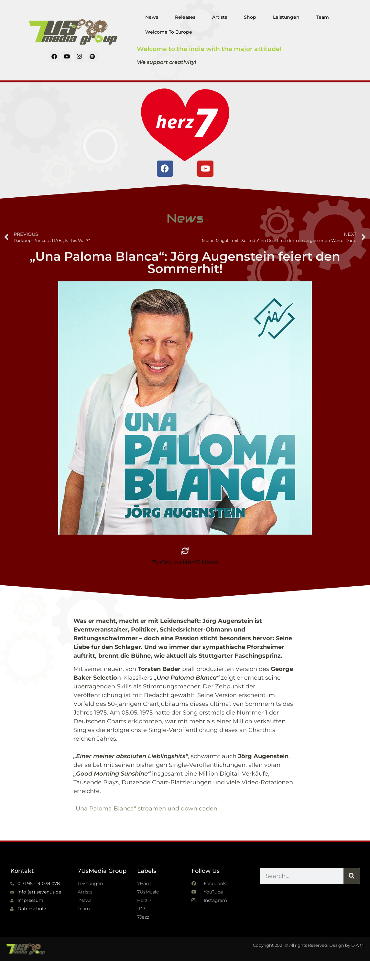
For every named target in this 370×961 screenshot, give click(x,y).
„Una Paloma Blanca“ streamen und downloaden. (146, 808)
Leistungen (286, 17)
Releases (185, 17)
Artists (219, 17)
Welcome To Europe (168, 32)
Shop (250, 17)
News (151, 17)
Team (322, 17)
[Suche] (351, 876)
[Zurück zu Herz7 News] (185, 551)
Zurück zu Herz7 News (185, 562)
